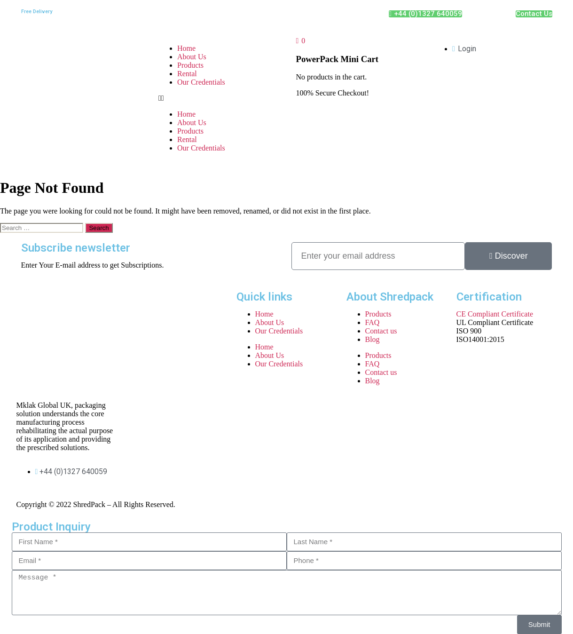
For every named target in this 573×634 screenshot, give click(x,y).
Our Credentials (201, 82)
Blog (372, 339)
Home (186, 48)
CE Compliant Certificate (495, 314)
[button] (217, 98)
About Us (191, 57)
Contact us (381, 331)
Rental (187, 74)
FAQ (372, 322)
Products (190, 65)
